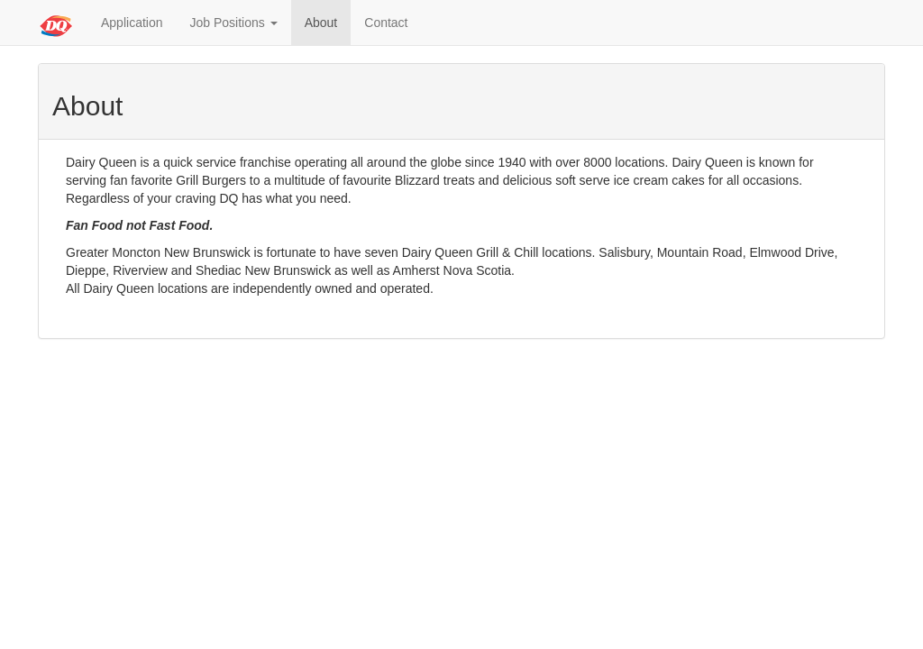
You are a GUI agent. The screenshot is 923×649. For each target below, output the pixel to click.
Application (132, 22)
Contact (385, 22)
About (321, 22)
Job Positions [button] (234, 22)
